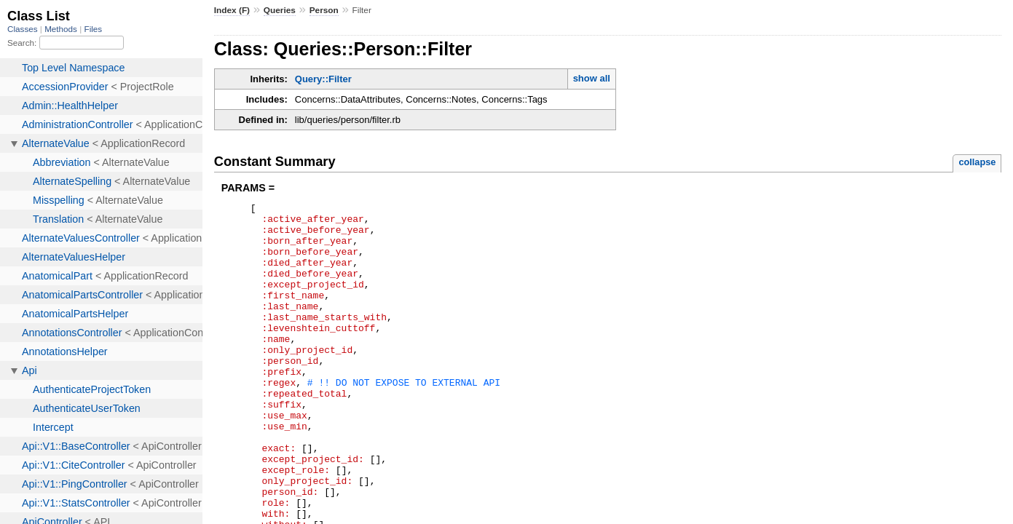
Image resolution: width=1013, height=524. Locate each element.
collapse (977, 161)
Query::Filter (323, 79)
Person (324, 10)
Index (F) (232, 10)
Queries (280, 10)
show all (591, 78)
